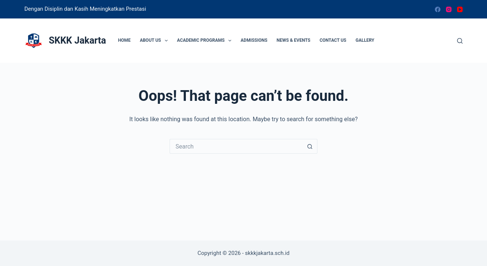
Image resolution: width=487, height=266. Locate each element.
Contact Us (333, 40)
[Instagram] (449, 9)
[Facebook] (437, 9)
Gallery (364, 40)
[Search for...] (236, 146)
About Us (155, 40)
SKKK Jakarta (77, 40)
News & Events (293, 40)
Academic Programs (205, 40)
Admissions (254, 40)
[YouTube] (460, 9)
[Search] (460, 41)
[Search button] (310, 146)
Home (124, 40)
